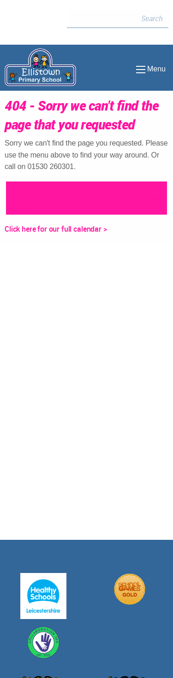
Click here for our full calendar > (56, 229)
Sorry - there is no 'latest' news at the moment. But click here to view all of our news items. (86, 197)
